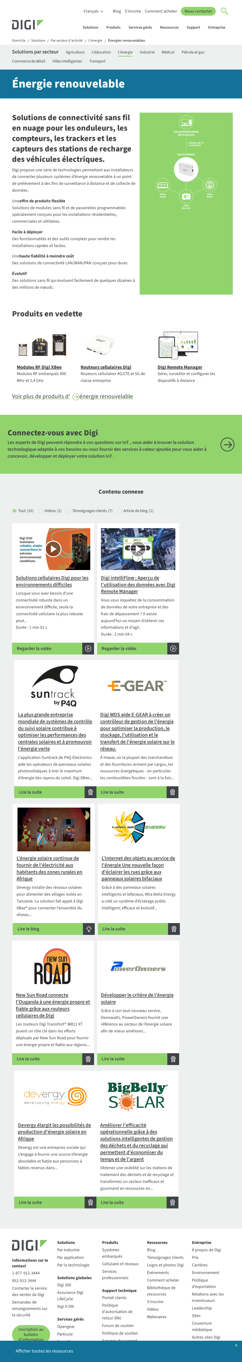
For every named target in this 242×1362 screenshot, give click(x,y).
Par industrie (68, 1193)
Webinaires (157, 1260)
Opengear (66, 1270)
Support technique (119, 1233)
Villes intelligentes (72, 62)
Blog (117, 11)
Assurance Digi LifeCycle (70, 1239)
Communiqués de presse (208, 1291)
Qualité (198, 1302)
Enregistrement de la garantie (120, 1295)
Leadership (202, 1251)
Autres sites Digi (206, 1280)
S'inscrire (133, 11)
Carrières (200, 1208)
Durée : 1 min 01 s (47, 613)
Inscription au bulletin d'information (30, 1278)
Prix (195, 1200)
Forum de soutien (118, 1269)
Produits (115, 27)
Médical (182, 53)
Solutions (93, 27)
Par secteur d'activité (69, 40)
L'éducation (109, 53)
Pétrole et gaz (209, 53)
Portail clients (114, 1241)
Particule (65, 1277)
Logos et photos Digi (165, 1208)
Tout (26, 518)
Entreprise (219, 27)
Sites (196, 1259)
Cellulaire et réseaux (120, 1207)
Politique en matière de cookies (93, 1338)
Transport (105, 62)
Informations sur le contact (30, 1206)
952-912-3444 (24, 1224)
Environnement (205, 1216)
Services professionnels (115, 1218)
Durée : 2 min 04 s (121, 613)
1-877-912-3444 (26, 1216)
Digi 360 (64, 1228)
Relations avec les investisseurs (208, 1240)
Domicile (19, 40)
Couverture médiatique (202, 1269)
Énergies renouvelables (130, 40)
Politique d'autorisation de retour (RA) (117, 1255)
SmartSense (68, 1285)
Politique (135, 1338)
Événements (158, 1216)
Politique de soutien (120, 1276)
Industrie (159, 53)
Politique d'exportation (204, 1226)
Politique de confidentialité (36, 1338)
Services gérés (142, 27)
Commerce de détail (30, 62)
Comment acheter (161, 11)
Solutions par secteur (38, 52)
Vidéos (55, 518)
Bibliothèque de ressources (161, 1234)
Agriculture (81, 53)
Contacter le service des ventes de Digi (29, 1235)
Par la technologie (73, 1208)
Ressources (171, 27)
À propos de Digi (206, 1193)
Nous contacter (198, 11)
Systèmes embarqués (112, 1196)
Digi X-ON (65, 1250)
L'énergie (98, 40)
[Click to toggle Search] (225, 11)
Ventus (63, 1292)
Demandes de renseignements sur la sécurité (30, 1252)
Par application (70, 1200)
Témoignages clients (97, 518)
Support (196, 27)
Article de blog (146, 518)
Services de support (119, 1284)
